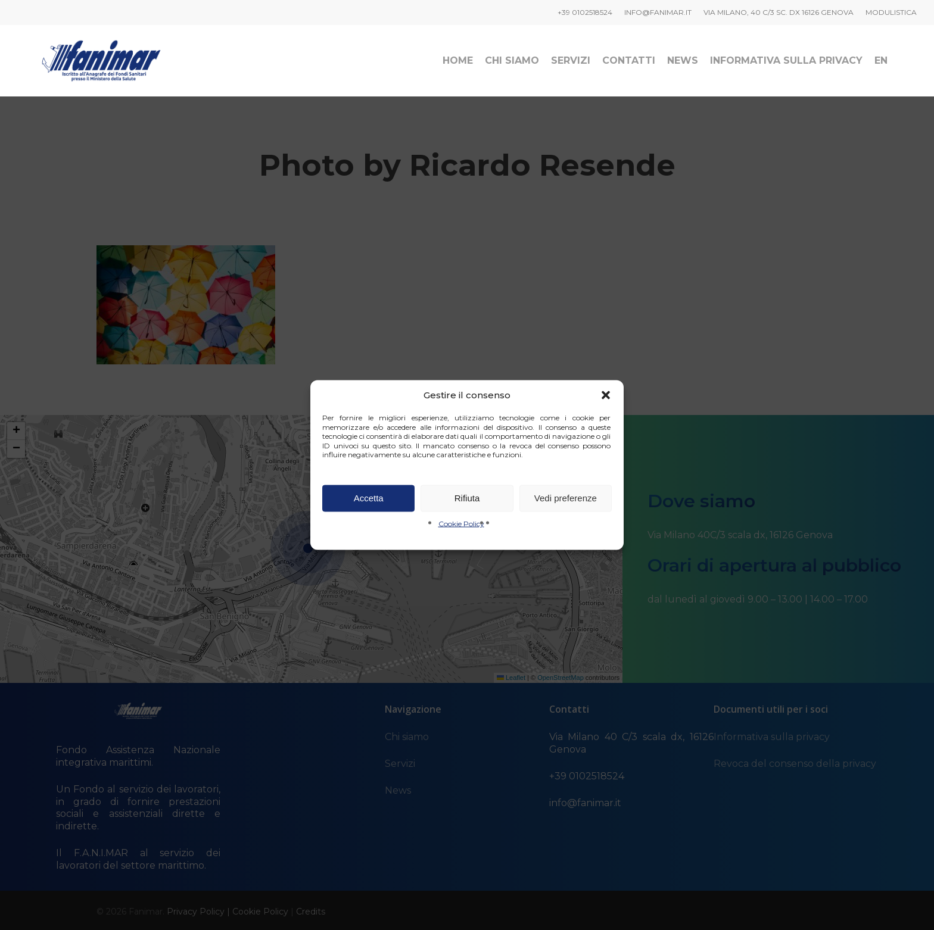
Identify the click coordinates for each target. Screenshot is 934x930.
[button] (606, 395)
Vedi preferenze (565, 498)
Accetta (369, 498)
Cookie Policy (461, 523)
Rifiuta (467, 498)
